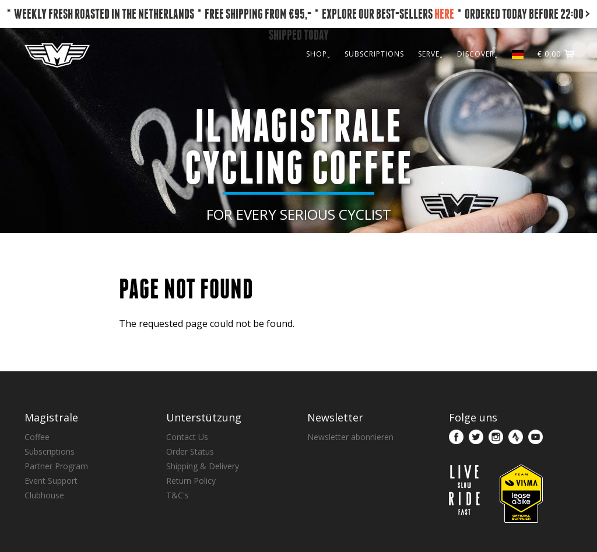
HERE (444, 13)
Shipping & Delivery (202, 466)
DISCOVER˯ (477, 54)
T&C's (177, 495)
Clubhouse (44, 495)
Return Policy (191, 480)
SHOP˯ (318, 54)
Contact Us (187, 436)
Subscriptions (49, 451)
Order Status (190, 451)
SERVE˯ (430, 54)
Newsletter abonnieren (350, 436)
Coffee (37, 436)
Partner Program (56, 466)
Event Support (51, 480)
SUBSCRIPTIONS (374, 54)
